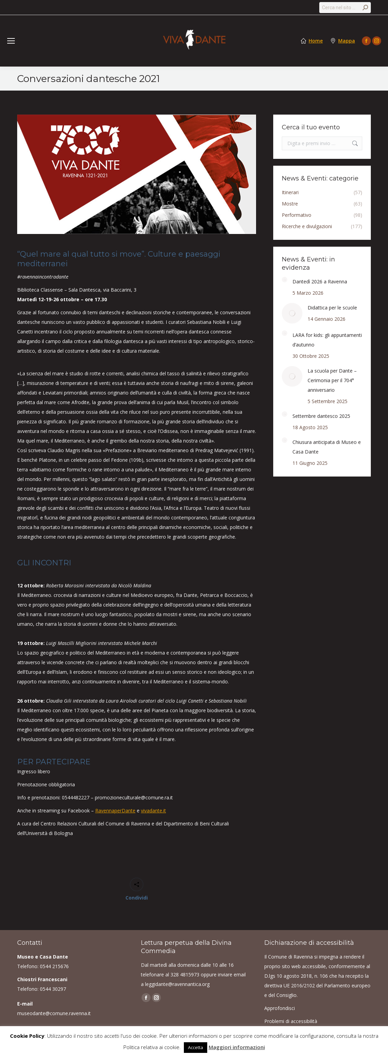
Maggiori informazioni (237, 1047)
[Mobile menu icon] (11, 41)
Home (316, 41)
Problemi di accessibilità (290, 1021)
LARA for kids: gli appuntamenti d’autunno (327, 340)
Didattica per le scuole (332, 307)
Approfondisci (279, 1008)
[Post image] (284, 279)
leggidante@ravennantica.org (177, 984)
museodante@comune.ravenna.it (54, 1013)
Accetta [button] (195, 1047)
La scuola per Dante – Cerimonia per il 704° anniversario (332, 380)
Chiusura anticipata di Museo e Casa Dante (326, 447)
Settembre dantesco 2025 (321, 416)
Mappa (346, 41)
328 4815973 (184, 974)
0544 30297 (53, 989)
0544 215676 (54, 966)
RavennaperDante (115, 810)
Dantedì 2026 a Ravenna (319, 281)
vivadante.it (153, 810)
